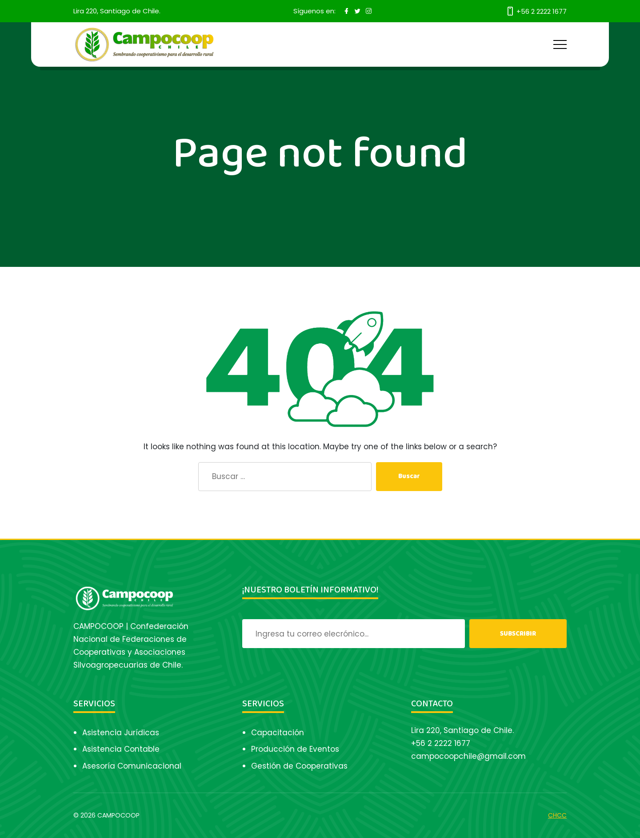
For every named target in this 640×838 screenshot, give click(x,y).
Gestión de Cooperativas (299, 766)
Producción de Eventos (295, 749)
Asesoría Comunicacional (131, 766)
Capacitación (277, 732)
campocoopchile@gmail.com (468, 756)
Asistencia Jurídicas (120, 732)
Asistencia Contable (121, 749)
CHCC (557, 815)
